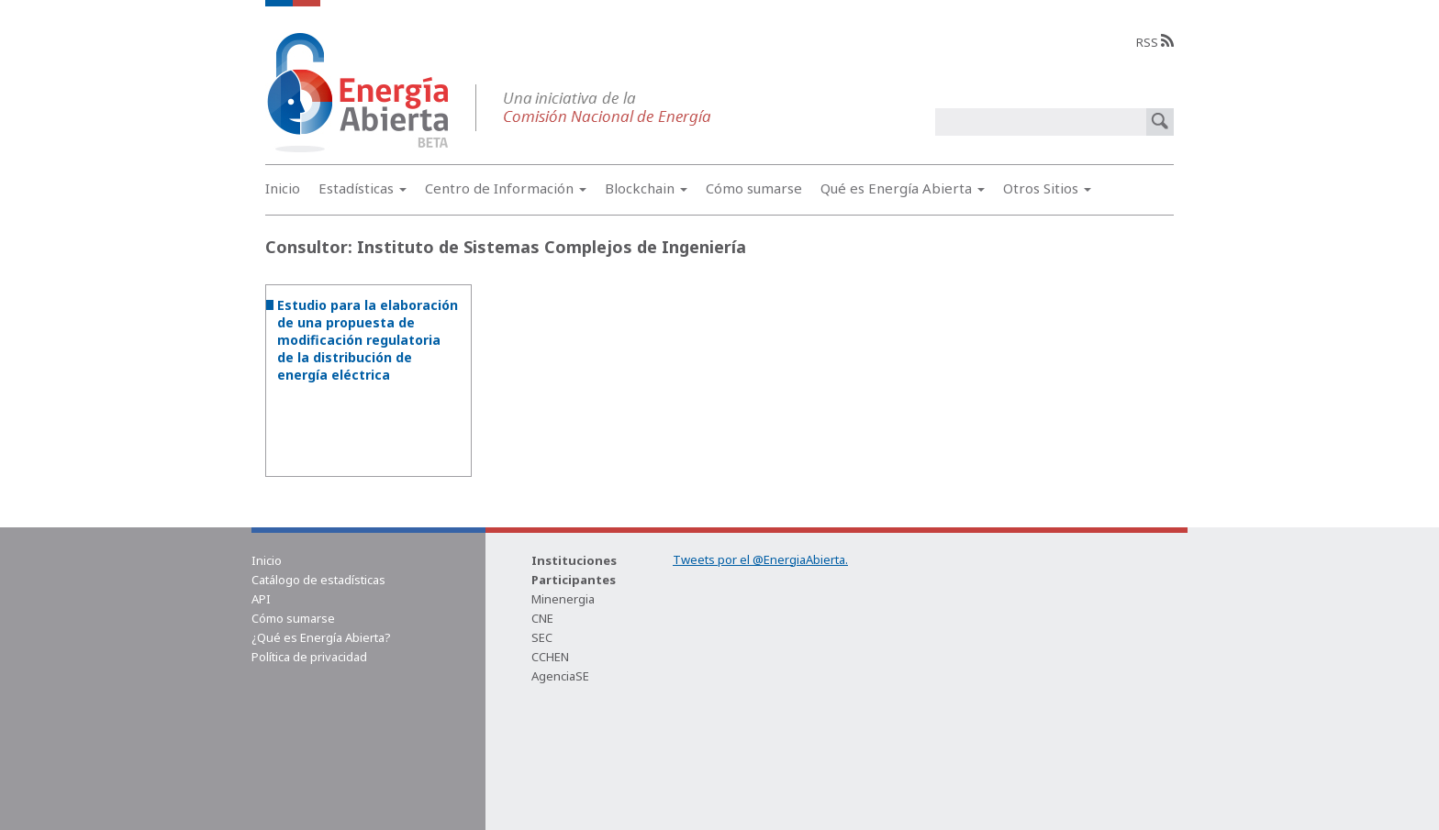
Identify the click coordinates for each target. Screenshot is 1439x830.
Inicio (282, 188)
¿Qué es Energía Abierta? (321, 637)
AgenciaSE (560, 676)
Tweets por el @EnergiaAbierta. (760, 559)
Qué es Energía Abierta (902, 188)
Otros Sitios (1047, 188)
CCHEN (550, 656)
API (261, 599)
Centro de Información (505, 188)
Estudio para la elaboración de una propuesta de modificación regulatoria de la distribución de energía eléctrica (367, 339)
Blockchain (646, 188)
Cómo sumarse (754, 188)
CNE (542, 618)
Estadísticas (362, 188)
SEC (541, 637)
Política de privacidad (309, 656)
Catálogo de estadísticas (318, 579)
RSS (1155, 42)
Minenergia (563, 599)
